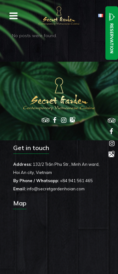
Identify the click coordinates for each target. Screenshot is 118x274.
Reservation (112, 33)
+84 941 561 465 (76, 180)
